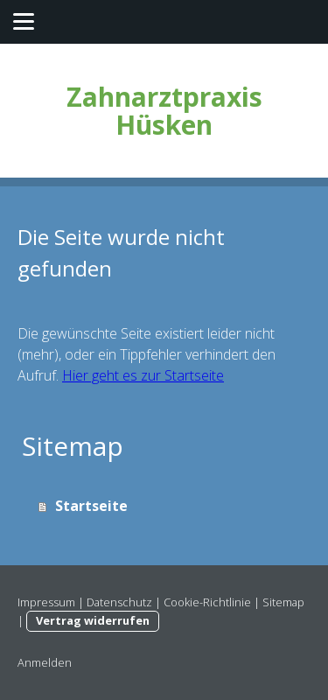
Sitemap (283, 602)
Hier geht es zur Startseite (143, 375)
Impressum (46, 602)
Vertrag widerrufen (93, 620)
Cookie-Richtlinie (207, 602)
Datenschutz (119, 602)
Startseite (91, 505)
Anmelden (44, 662)
